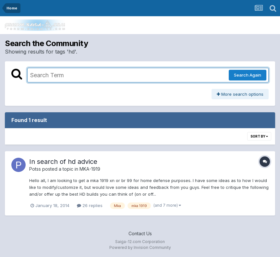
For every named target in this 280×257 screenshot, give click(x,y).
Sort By (259, 136)
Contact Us (140, 233)
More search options (240, 94)
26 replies (90, 205)
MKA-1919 (89, 169)
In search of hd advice (63, 161)
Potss (35, 169)
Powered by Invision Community (140, 247)
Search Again (247, 75)
